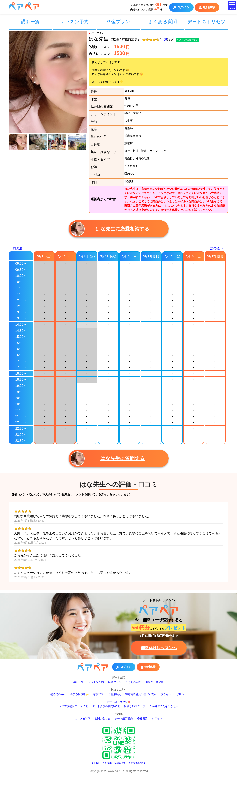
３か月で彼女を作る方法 (163, 706)
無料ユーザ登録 (154, 682)
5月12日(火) (108, 256)
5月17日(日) (215, 256)
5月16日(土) (194, 256)
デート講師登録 (124, 718)
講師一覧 (30, 21)
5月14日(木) (151, 256)
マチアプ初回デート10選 (73, 706)
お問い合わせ (102, 718)
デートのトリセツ (206, 21)
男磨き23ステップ (134, 706)
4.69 (164, 39)
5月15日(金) (172, 256)
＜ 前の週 (15, 248)
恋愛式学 (98, 694)
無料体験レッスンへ (159, 648)
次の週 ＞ (217, 248)
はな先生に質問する (108, 458)
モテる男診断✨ (79, 694)
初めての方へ (58, 694)
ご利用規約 (114, 694)
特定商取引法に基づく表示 (140, 694)
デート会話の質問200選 (106, 706)
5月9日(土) (44, 256)
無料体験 (207, 7)
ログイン (181, 7)
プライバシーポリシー (174, 694)
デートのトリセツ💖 (119, 701)
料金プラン (118, 21)
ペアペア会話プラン (187, 39)
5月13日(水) (130, 256)
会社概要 (142, 718)
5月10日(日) (65, 256)
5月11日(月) (87, 256)
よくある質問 (162, 21)
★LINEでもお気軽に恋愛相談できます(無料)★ (118, 762)
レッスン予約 (74, 21)
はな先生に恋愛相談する (110, 229)
